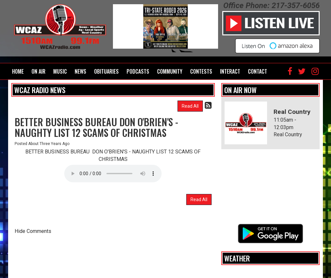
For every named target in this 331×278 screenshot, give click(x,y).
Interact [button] (230, 71)
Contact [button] (257, 71)
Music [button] (60, 71)
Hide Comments (33, 231)
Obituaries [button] (106, 71)
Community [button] (169, 71)
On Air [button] (38, 71)
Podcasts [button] (138, 71)
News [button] (80, 71)
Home (18, 71)
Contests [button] (201, 71)
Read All (190, 106)
